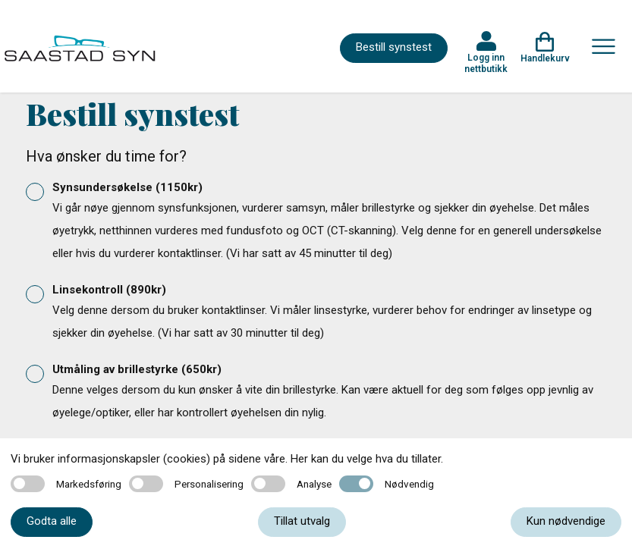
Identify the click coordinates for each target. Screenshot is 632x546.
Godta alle (52, 521)
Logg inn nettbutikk (486, 63)
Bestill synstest (394, 47)
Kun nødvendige (566, 521)
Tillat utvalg (302, 521)
